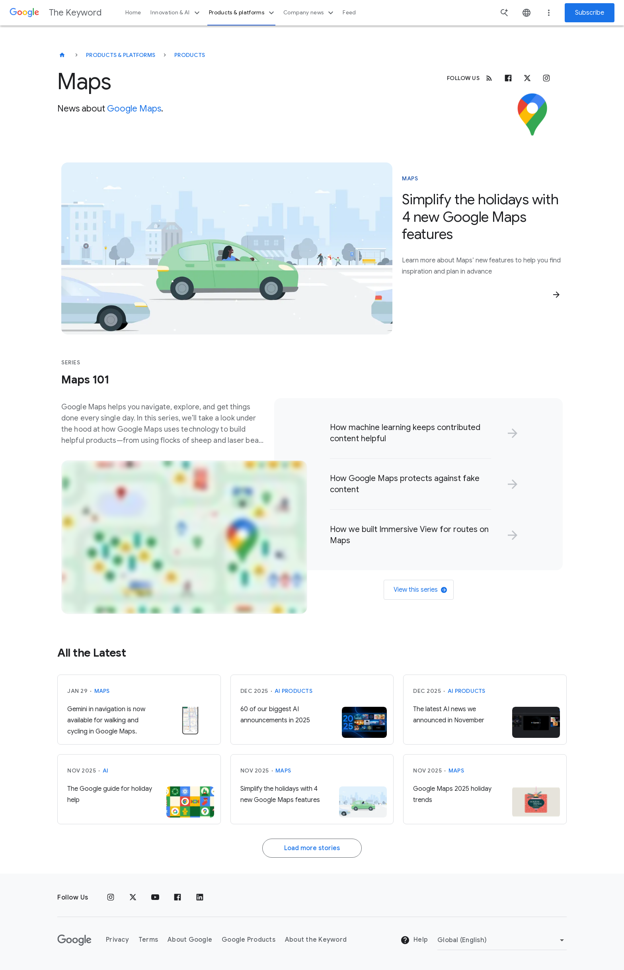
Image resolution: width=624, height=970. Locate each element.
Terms (148, 940)
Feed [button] (349, 12)
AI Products (293, 690)
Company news (309, 13)
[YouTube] (155, 897)
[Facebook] (508, 78)
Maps (102, 690)
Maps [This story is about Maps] (410, 178)
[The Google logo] (74, 940)
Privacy (117, 940)
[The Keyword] (62, 55)
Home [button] (133, 12)
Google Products (248, 940)
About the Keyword (316, 940)
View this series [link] (420, 590)
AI (106, 770)
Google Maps (134, 108)
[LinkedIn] (199, 897)
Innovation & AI (175, 13)
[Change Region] (502, 940)
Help (414, 940)
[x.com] (527, 78)
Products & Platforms (120, 55)
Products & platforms (242, 13)
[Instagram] (546, 78)
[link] (422, 433)
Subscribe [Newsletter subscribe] (589, 13)
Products (189, 55)
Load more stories (312, 848)
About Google (190, 940)
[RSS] (489, 78)
